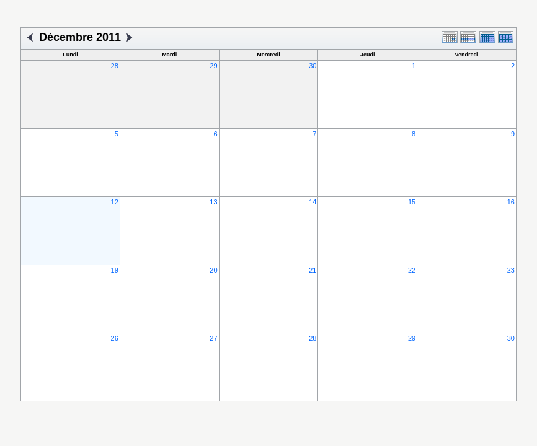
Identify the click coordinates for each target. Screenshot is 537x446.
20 (213, 270)
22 (411, 270)
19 (114, 270)
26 (114, 338)
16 (511, 202)
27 (213, 338)
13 (213, 202)
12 (114, 202)
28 (114, 65)
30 (312, 65)
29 (213, 65)
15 (411, 202)
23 (511, 270)
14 (312, 202)
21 (312, 270)
